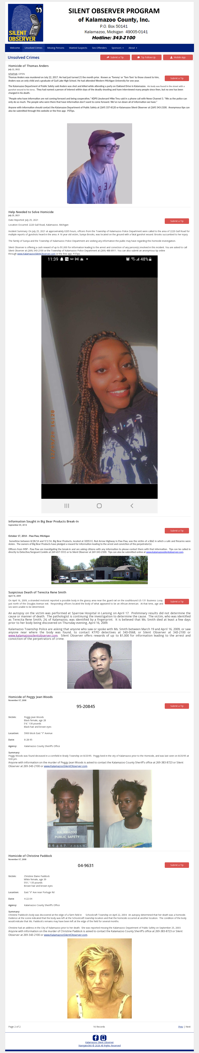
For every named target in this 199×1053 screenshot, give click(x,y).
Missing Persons (55, 47)
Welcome (15, 47)
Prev (180, 1026)
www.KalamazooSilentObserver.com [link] (36, 253)
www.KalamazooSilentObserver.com (65, 766)
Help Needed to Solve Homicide (31, 212)
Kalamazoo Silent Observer (99, 1042)
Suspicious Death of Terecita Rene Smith (37, 592)
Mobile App (178, 57)
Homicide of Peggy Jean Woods (30, 697)
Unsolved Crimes (33, 47)
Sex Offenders (99, 47)
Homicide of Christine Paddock (30, 856)
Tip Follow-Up (146, 57)
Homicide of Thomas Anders (28, 66)
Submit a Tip (115, 57)
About (133, 47)
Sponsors (118, 47)
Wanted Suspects (78, 47)
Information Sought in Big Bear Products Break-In (43, 521)
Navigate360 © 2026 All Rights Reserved (100, 1045)
